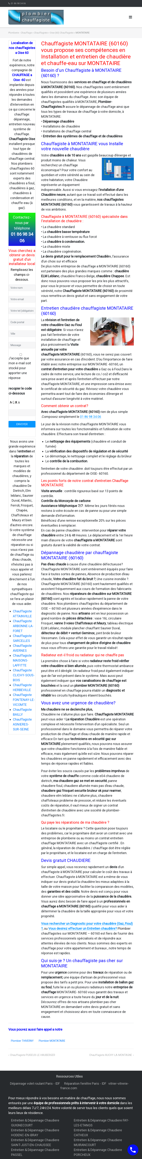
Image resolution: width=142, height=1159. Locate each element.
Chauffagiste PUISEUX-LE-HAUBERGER (32, 1055)
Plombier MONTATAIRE (52, 1040)
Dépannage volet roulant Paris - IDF (35, 1083)
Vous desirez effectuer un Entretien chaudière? (82, 928)
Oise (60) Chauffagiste (61, 32)
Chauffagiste (41, 32)
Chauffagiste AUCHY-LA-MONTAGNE (110, 1055)
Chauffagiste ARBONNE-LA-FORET (23, 626)
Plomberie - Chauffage (20, 32)
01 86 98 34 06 (18, 3)
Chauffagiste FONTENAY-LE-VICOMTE (24, 700)
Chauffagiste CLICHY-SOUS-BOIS (24, 675)
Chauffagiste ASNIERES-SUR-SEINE (22, 724)
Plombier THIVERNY (22, 1040)
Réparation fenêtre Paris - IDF (85, 1083)
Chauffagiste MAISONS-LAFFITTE (22, 660)
